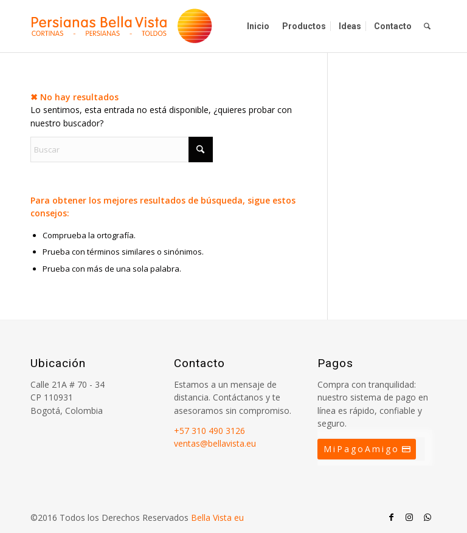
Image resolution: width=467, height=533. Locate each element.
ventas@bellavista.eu (215, 443)
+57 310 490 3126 (209, 430)
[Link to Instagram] (409, 517)
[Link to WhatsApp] (427, 517)
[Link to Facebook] (391, 517)
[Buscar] (427, 26)
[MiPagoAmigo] (366, 449)
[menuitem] (258, 26)
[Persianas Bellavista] (121, 26)
